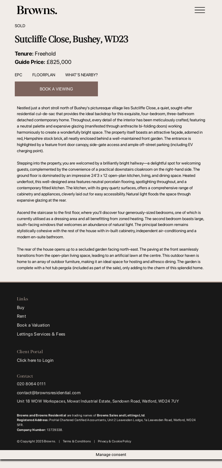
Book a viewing (56, 88)
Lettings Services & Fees (41, 333)
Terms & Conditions (77, 441)
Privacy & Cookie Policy (114, 441)
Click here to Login (35, 360)
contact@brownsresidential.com (49, 392)
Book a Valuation (33, 325)
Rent (21, 316)
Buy (21, 307)
